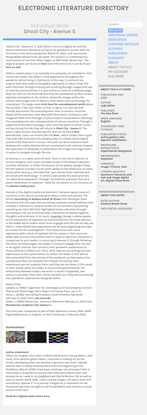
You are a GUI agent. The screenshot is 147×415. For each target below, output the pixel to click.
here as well (13, 67)
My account (118, 72)
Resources (117, 39)
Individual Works (123, 35)
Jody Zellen (108, 105)
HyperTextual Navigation (116, 151)
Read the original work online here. (28, 396)
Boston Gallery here (22, 186)
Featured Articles (123, 44)
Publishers (117, 53)
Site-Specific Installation (114, 139)
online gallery (109, 137)
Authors (115, 49)
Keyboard (107, 158)
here (45, 63)
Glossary (116, 58)
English (105, 121)
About (113, 62)
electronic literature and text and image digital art (116, 177)
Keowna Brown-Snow (114, 203)
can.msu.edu (43, 298)
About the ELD (119, 67)
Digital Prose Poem (118, 180)
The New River (109, 113)
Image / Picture (110, 166)
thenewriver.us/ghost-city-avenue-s (29, 305)
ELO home (116, 76)
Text (124, 166)
